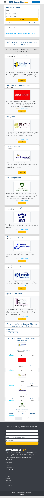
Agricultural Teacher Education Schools (13, 332)
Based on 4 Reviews (24, 169)
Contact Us (8, 478)
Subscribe (36, 2)
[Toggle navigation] (5, 2)
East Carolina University (13, 146)
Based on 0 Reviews (24, 78)
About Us (7, 465)
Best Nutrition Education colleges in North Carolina (17, 31)
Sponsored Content (9, 22)
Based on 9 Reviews (24, 108)
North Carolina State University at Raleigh (18, 85)
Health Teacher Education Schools (12, 331)
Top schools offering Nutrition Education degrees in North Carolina (20, 33)
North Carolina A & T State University (17, 55)
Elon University (11, 116)
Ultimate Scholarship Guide (11, 472)
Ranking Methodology (10, 467)
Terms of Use (8, 482)
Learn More (22, 80)
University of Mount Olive (14, 177)
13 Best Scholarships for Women (12, 474)
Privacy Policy (8, 480)
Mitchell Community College (14, 293)
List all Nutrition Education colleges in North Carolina (17, 36)
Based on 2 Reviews (24, 139)
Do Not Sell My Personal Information (13, 485)
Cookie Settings (9, 483)
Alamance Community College (15, 237)
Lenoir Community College (14, 266)
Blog (6, 464)
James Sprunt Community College (16, 208)
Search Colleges (9, 462)
